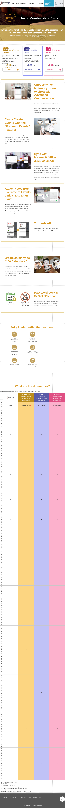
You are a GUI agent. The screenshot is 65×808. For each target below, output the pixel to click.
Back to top (62, 799)
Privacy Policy (22, 797)
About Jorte (15, 3)
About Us (5, 797)
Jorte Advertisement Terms (35, 797)
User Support (49, 3)
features (23, 3)
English (40, 3)
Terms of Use (13, 797)
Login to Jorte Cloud (59, 3)
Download (31, 3)
